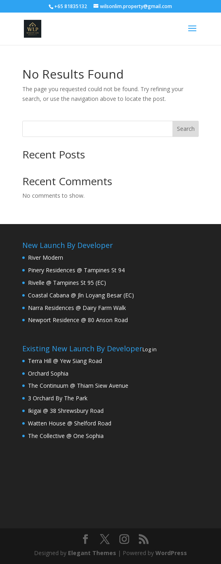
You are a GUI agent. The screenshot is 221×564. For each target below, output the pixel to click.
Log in (149, 349)
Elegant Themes (92, 553)
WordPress (171, 553)
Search (186, 128)
